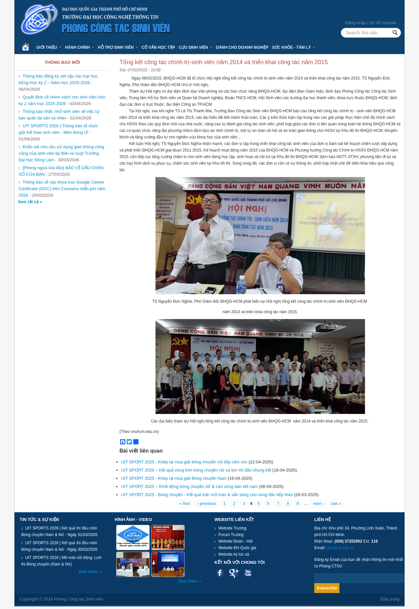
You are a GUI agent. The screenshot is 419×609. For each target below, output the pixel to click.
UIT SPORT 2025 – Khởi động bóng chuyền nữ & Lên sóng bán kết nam (190, 486)
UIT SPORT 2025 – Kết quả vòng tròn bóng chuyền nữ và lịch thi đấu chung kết (196, 470)
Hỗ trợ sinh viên (118, 47)
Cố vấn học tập (158, 47)
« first (184, 503)
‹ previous (206, 503)
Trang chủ (27, 47)
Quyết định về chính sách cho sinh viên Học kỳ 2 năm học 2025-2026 (62, 100)
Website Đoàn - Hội (235, 541)
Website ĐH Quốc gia (237, 548)
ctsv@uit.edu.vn (340, 548)
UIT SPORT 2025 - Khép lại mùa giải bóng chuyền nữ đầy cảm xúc (184, 461)
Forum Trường (231, 534)
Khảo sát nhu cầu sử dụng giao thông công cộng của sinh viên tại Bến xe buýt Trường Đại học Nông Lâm (61, 153)
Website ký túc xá (233, 554)
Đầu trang (390, 599)
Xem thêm (89, 571)
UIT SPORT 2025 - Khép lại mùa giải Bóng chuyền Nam (174, 478)
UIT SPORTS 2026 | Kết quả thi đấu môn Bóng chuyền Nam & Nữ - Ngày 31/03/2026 (59, 531)
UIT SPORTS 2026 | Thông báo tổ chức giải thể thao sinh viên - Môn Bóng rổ (58, 129)
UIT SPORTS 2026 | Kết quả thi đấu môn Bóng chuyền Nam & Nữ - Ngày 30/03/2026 (59, 546)
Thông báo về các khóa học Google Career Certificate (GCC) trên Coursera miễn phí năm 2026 (62, 189)
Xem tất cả (29, 202)
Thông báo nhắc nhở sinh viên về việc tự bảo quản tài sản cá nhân (59, 114)
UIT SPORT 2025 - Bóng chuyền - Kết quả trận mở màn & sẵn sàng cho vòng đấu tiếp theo (207, 494)
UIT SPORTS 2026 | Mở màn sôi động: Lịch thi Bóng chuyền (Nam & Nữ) (61, 560)
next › (318, 503)
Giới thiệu (49, 47)
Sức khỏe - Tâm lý (293, 47)
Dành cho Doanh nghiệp (242, 47)
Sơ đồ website (382, 22)
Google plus (233, 572)
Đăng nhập (355, 22)
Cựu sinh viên (195, 47)
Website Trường (232, 528)
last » (336, 503)
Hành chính (79, 47)
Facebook (219, 572)
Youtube (248, 572)
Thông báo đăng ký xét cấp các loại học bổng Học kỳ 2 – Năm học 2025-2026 (58, 79)
